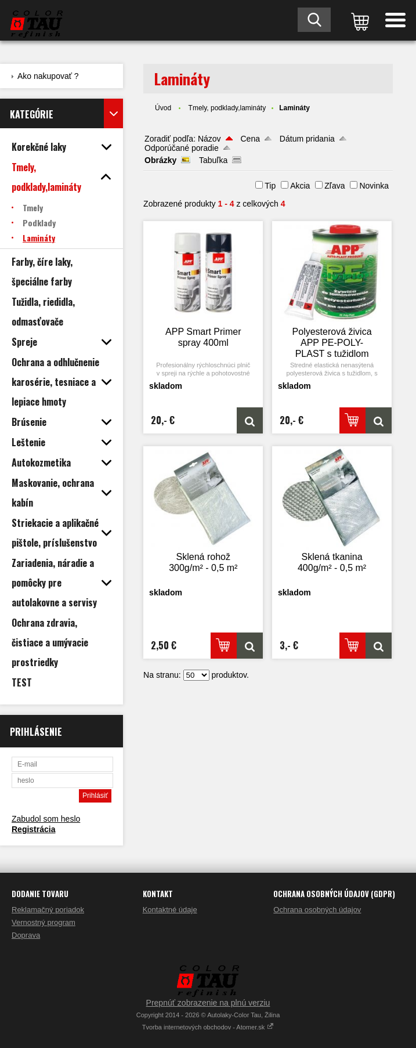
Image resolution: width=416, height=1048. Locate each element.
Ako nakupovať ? (48, 76)
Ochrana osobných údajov (317, 909)
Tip (270, 185)
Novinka (374, 185)
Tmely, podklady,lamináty (227, 108)
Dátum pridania (307, 138)
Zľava (334, 185)
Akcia (300, 185)
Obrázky (160, 160)
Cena (250, 138)
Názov (209, 138)
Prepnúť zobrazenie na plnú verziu (208, 1002)
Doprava (26, 935)
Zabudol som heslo (46, 818)
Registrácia (33, 829)
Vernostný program (43, 922)
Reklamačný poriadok (48, 909)
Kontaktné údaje (170, 909)
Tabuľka (213, 160)
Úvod (163, 108)
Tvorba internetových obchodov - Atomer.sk (208, 1027)
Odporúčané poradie (181, 148)
